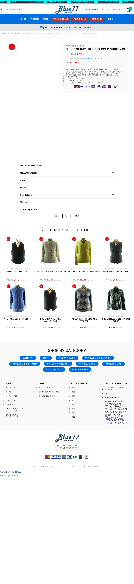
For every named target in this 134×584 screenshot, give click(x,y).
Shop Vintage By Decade (37, 33)
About (95, 10)
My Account (45, 334)
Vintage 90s (80, 316)
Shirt (77, 163)
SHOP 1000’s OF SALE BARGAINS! (30, 2)
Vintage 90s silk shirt (17, 265)
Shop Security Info (49, 339)
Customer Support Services (115, 335)
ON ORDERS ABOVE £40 (85, 2)
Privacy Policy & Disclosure (15, 356)
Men (45, 19)
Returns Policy (113, 344)
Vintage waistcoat (18, 218)
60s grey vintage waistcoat (50, 267)
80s (73, 360)
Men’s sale (80, 19)
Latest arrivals (58, 310)
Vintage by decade (98, 304)
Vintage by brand (24, 310)
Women (34, 19)
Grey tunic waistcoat (116, 218)
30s (73, 339)
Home (87, 10)
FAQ (106, 340)
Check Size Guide (94, 58)
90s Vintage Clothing (58, 33)
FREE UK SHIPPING (60, 2)
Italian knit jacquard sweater (83, 267)
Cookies (10, 351)
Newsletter (12, 343)
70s (73, 355)
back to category (10, 33)
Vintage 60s (87, 310)
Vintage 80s (54, 316)
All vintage (67, 304)
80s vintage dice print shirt (116, 267)
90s (56, 163)
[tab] (67, 112)
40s (73, 343)
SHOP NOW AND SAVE (111, 2)
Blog (110, 19)
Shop (23, 19)
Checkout (14, 422)
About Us (11, 334)
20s (73, 334)
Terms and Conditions (12, 362)
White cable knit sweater (51, 218)
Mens (67, 163)
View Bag (4, 422)
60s (73, 351)
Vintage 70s (113, 310)
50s (73, 347)
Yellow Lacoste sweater (83, 218)
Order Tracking (47, 343)
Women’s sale (60, 19)
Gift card (97, 19)
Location (104, 10)
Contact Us (116, 10)
